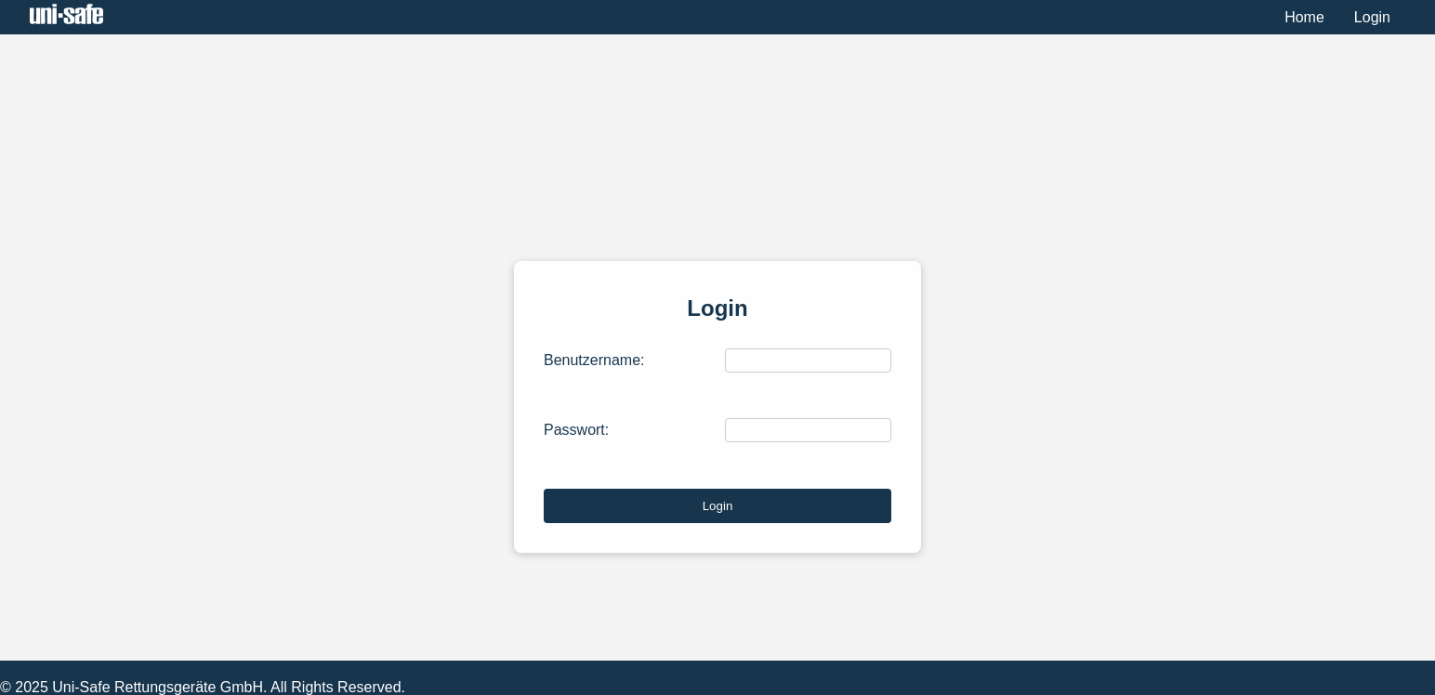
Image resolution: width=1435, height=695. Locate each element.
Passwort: (576, 430)
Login (1372, 17)
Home (1304, 17)
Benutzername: (594, 360)
